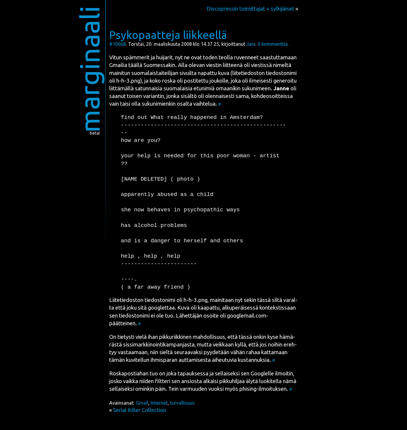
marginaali (89, 69)
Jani (250, 44)
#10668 (117, 44)
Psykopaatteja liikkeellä (168, 35)
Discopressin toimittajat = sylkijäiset (250, 9)
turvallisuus (182, 403)
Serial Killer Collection (139, 410)
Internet (159, 403)
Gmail (142, 403)
